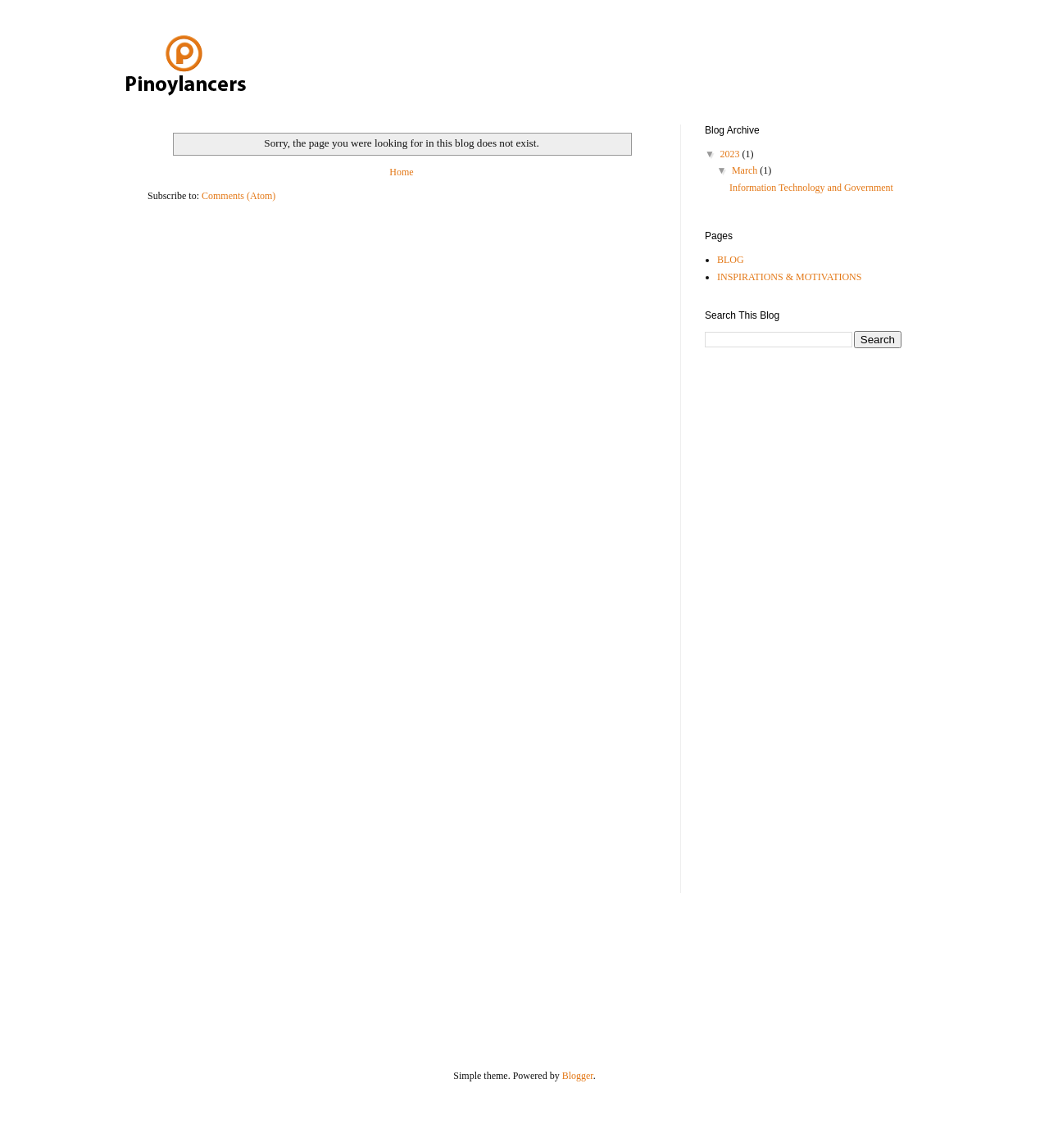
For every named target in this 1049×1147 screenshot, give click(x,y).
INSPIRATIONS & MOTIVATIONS (789, 277)
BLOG (730, 259)
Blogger (577, 1075)
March (746, 170)
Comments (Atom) (238, 196)
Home (401, 172)
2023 (731, 154)
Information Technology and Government (811, 187)
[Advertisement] (770, 618)
